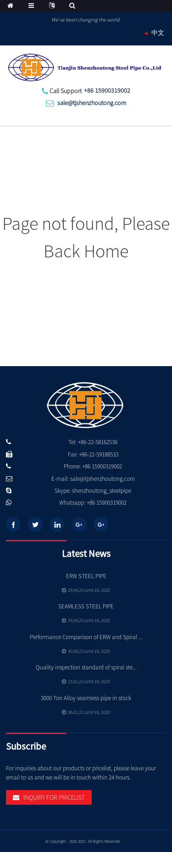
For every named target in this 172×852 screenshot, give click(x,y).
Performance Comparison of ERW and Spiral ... (86, 637)
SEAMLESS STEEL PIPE (86, 606)
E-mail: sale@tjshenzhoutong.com (93, 479)
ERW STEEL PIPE (86, 576)
